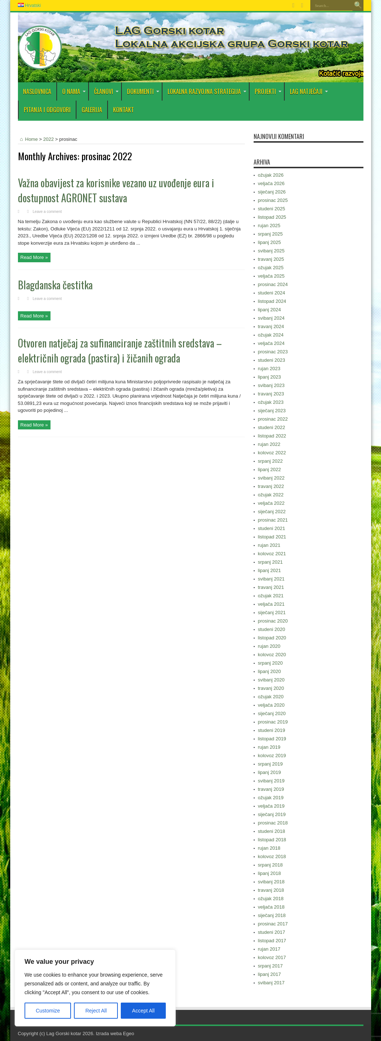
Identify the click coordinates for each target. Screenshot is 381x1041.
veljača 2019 (271, 806)
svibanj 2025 (271, 250)
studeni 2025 (271, 208)
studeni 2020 (271, 629)
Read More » (34, 257)
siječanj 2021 (272, 612)
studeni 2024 (271, 293)
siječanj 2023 (272, 410)
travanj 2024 (271, 326)
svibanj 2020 (271, 680)
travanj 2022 (271, 486)
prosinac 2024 (273, 284)
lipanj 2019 (269, 772)
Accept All (143, 1011)
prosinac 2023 (273, 351)
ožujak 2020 (271, 696)
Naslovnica (37, 91)
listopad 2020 (272, 637)
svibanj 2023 (271, 385)
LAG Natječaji (309, 91)
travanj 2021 (271, 587)
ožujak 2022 (271, 494)
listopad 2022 (272, 436)
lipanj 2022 (269, 469)
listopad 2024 (272, 301)
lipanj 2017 (269, 974)
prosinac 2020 (273, 621)
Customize (48, 1011)
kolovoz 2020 (272, 654)
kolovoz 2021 (272, 553)
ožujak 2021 (271, 595)
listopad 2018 (272, 839)
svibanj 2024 (271, 318)
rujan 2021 (269, 545)
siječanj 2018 (272, 915)
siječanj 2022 (272, 511)
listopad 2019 (272, 738)
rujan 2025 (269, 225)
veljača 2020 (271, 705)
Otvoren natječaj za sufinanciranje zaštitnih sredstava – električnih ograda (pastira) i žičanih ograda (120, 350)
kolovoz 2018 (272, 856)
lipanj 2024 (269, 309)
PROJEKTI (268, 91)
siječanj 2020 (272, 713)
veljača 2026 (271, 183)
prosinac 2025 (273, 200)
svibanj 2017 (271, 982)
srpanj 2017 (270, 966)
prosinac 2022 (273, 419)
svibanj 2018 (271, 881)
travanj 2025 (271, 259)
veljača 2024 (271, 343)
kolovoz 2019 (272, 755)
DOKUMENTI (143, 91)
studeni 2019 (271, 730)
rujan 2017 (269, 949)
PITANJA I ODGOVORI (47, 109)
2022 (48, 139)
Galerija (92, 109)
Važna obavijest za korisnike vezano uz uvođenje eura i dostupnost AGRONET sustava (116, 190)
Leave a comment (47, 212)
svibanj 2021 (271, 579)
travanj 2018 (271, 890)
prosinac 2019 (273, 722)
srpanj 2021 (270, 562)
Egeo (128, 1033)
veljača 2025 (271, 276)
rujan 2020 (269, 646)
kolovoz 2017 (272, 957)
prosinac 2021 (273, 520)
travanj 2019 (271, 789)
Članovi (106, 91)
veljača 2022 (271, 503)
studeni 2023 (271, 360)
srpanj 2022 (270, 461)
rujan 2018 (269, 848)
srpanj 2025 (270, 234)
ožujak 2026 (271, 175)
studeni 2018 (271, 831)
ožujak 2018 (271, 898)
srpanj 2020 (270, 663)
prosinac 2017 (273, 924)
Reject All (96, 1011)
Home (28, 139)
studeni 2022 (271, 427)
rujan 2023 (269, 368)
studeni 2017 (271, 932)
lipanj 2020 (269, 671)
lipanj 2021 (269, 570)
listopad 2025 (272, 217)
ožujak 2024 (271, 335)
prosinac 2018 (273, 823)
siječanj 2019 (272, 814)
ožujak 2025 (271, 267)
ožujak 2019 (271, 797)
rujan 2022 (269, 444)
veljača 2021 (271, 604)
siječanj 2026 (272, 192)
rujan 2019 (269, 747)
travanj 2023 (271, 394)
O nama (74, 91)
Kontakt (123, 109)
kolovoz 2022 (272, 452)
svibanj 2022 (271, 478)
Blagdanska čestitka (55, 284)
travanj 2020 (271, 688)
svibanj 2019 (271, 780)
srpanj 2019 (270, 764)
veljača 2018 (271, 907)
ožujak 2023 (271, 402)
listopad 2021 (272, 537)
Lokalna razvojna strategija (207, 91)
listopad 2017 (272, 940)
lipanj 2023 (269, 377)
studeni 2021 (271, 528)
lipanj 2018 (269, 873)
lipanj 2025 (269, 242)
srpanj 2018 (270, 865)
